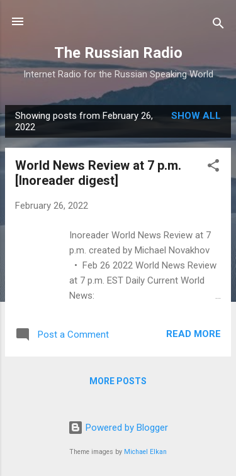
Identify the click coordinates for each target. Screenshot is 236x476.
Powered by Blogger (118, 427)
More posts (118, 381)
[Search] (218, 25)
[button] (213, 167)
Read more (193, 334)
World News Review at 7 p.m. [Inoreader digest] (98, 173)
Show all (196, 115)
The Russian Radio (118, 53)
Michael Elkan (145, 452)
